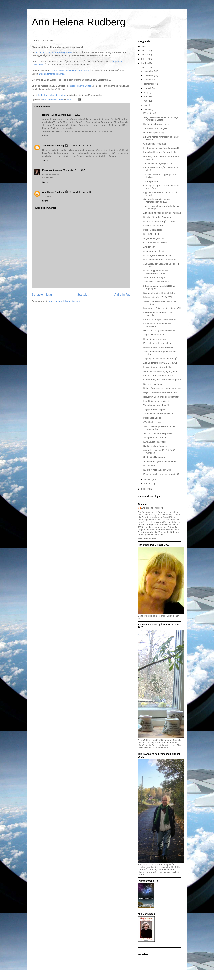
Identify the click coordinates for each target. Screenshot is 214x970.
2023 (144, 46)
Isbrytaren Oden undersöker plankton (161, 397)
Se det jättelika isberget (154, 457)
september (149, 84)
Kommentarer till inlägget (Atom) (64, 301)
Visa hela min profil (147, 538)
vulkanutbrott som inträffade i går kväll (54, 52)
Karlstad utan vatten (153, 225)
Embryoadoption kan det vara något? (161, 474)
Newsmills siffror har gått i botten (159, 221)
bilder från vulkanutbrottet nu (52, 95)
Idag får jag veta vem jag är (156, 401)
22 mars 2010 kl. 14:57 (74, 170)
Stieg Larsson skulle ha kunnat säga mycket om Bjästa (160, 118)
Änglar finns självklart (153, 238)
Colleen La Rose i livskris (155, 242)
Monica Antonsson (52, 170)
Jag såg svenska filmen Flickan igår (160, 358)
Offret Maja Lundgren (153, 422)
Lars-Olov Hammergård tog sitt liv (159, 152)
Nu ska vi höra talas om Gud (157, 470)
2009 (144, 489)
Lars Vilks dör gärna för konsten (158, 375)
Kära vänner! (149, 113)
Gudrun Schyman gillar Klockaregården (162, 379)
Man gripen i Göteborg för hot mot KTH (162, 308)
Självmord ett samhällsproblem (158, 433)
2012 (144, 59)
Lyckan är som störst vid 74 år (157, 367)
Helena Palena (49, 115)
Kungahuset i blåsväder (154, 442)
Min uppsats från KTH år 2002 (157, 297)
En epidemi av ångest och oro (157, 343)
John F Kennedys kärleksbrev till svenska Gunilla (159, 427)
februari (148, 479)
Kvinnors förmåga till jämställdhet (159, 293)
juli (145, 92)
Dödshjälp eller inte (152, 234)
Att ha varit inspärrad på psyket (158, 413)
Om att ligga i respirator (154, 143)
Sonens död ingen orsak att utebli (159, 461)
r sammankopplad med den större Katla (70, 70)
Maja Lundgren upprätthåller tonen (160, 392)
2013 (144, 54)
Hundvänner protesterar (154, 339)
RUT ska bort (149, 465)
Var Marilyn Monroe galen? (156, 128)
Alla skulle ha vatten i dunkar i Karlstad (162, 213)
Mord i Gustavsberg (152, 230)
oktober (148, 79)
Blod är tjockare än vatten (155, 446)
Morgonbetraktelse (152, 418)
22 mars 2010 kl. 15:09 (80, 192)
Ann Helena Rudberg (78, 22)
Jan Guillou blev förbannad (156, 281)
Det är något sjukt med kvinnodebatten (162, 388)
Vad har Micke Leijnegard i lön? (158, 163)
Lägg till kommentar (45, 208)
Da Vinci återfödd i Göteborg (157, 217)
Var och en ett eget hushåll (156, 405)
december (149, 71)
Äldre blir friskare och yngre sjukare (160, 371)
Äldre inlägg (122, 294)
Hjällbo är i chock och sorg (156, 124)
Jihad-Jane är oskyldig (154, 251)
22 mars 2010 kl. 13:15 (80, 145)
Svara (45, 135)
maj (146, 101)
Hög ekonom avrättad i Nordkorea (159, 259)
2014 (144, 50)
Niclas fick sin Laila (152, 384)
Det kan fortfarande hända (51, 74)
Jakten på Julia (150, 181)
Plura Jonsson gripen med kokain (159, 330)
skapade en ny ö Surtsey (80, 86)
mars (146, 109)
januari (147, 483)
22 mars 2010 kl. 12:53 (69, 115)
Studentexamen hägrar (154, 277)
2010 (144, 67)
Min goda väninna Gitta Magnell (158, 347)
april (146, 105)
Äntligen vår (149, 247)
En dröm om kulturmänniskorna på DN (161, 148)
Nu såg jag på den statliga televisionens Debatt (155, 272)
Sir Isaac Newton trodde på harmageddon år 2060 (156, 200)
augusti (148, 88)
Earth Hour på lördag (153, 132)
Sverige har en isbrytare (154, 437)
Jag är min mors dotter (154, 334)
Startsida (83, 294)
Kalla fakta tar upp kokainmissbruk (159, 319)
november (149, 75)
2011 (144, 63)
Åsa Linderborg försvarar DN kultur (160, 363)
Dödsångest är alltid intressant (158, 255)
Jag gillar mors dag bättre (155, 409)
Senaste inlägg (42, 294)
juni (146, 96)
